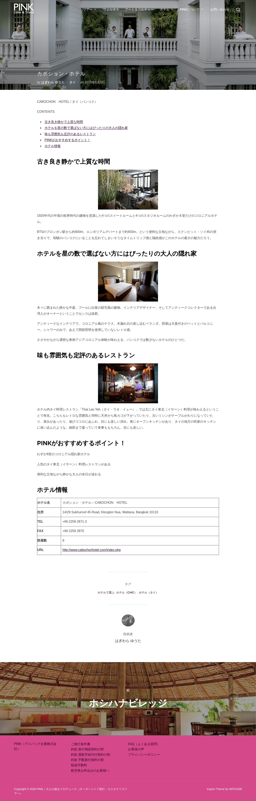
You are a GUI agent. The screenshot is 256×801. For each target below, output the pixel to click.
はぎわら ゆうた (52, 82)
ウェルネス (111, 9)
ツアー (90, 9)
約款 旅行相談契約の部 (87, 749)
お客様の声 (136, 749)
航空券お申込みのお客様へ (90, 770)
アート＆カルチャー (139, 9)
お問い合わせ (219, 9)
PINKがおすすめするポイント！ (67, 140)
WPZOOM (235, 789)
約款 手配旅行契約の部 (87, 759)
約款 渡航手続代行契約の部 (90, 754)
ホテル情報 (53, 146)
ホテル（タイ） (148, 592)
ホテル (167, 9)
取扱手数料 (79, 765)
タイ (72, 82)
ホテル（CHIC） (126, 592)
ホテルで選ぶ (106, 592)
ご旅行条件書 (80, 744)
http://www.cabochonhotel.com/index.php (92, 550)
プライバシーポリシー (144, 754)
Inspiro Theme (216, 789)
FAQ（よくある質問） (144, 744)
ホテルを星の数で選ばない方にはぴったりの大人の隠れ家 (86, 128)
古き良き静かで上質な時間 (64, 122)
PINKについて (192, 9)
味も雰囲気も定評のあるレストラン (70, 134)
